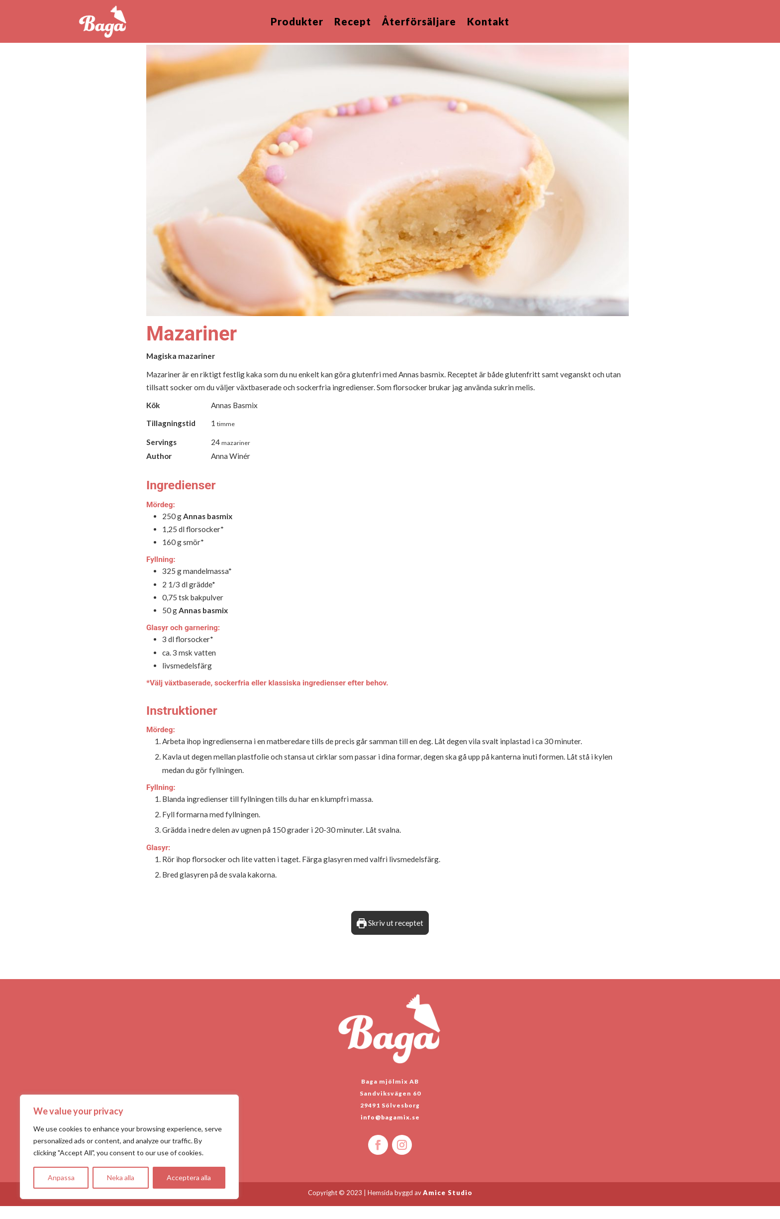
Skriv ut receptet (390, 935)
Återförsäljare (419, 22)
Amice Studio (448, 1206)
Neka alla (120, 1177)
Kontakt (488, 22)
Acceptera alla (189, 1177)
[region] (129, 1147)
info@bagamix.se (390, 1130)
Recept (352, 22)
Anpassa (61, 1177)
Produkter (297, 22)
